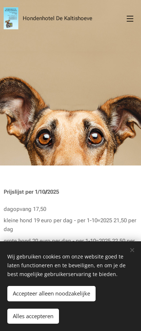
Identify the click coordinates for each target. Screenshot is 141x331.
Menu (130, 18)
